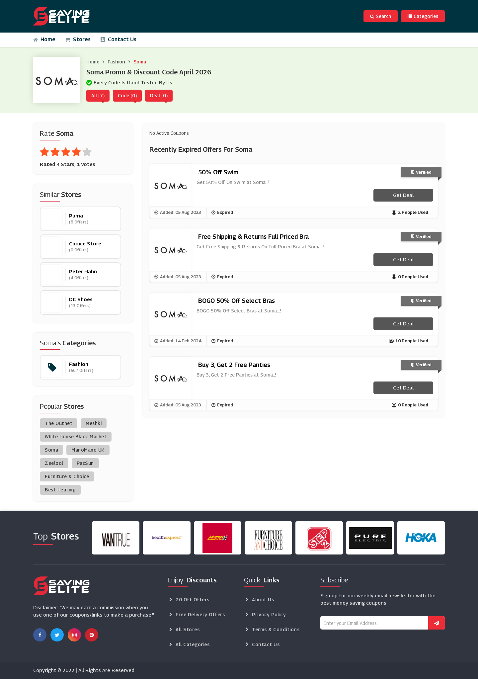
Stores (78, 39)
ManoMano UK (88, 450)
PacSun (85, 463)
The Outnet (58, 423)
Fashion (116, 61)
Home (44, 39)
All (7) (98, 95)
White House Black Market (76, 436)
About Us (263, 599)
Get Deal (403, 195)
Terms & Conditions (275, 629)
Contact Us (118, 39)
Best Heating (60, 489)
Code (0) (127, 95)
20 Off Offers (192, 599)
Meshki (94, 423)
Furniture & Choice (67, 476)
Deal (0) (159, 95)
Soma (139, 61)
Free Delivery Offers (200, 614)
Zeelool (54, 463)
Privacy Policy (269, 614)
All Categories (192, 644)
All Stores (187, 629)
